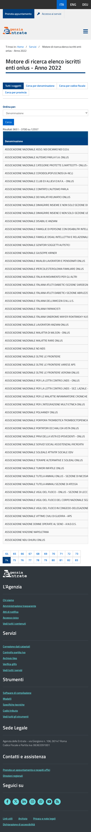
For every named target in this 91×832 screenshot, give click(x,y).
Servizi (32, 47)
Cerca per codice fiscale (72, 86)
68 (37, 554)
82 (68, 560)
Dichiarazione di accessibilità (19, 824)
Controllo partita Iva (14, 652)
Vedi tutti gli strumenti (15, 716)
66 (22, 554)
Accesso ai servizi (49, 14)
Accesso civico (11, 618)
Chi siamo (8, 600)
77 (29, 560)
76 (22, 560)
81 (61, 560)
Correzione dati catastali (16, 646)
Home (20, 47)
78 (37, 560)
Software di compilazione (17, 693)
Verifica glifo (10, 664)
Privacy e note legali (44, 818)
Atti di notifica (10, 612)
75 (14, 560)
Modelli (7, 699)
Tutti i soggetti (13, 86)
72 (69, 554)
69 (45, 554)
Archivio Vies (10, 658)
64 (6, 554)
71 (61, 554)
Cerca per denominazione (40, 86)
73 (76, 554)
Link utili (8, 818)
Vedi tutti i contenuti (14, 623)
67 (30, 554)
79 (45, 560)
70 (53, 554)
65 (14, 554)
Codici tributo (10, 711)
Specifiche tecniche (13, 704)
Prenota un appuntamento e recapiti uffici (26, 770)
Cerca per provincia (16, 92)
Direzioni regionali (13, 776)
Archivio (22, 818)
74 (6, 560)
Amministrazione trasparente (19, 606)
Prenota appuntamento (18, 14)
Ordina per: (9, 107)
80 (53, 560)
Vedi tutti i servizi (12, 670)
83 (76, 560)
